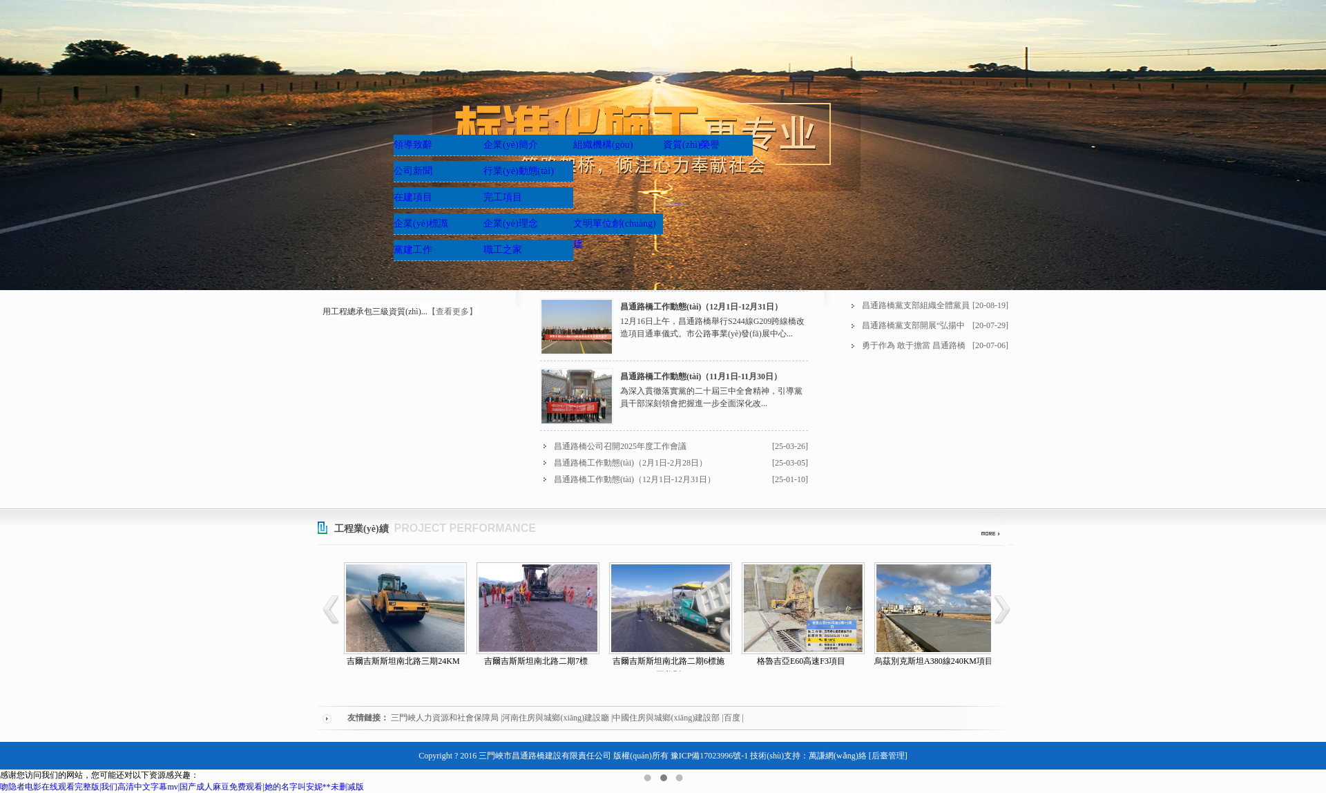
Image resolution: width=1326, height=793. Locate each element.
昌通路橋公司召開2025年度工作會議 (620, 446)
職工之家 (502, 250)
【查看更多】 (452, 311)
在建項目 (413, 197)
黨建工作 (413, 250)
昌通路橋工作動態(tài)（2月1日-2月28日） (630, 463)
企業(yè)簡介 (510, 145)
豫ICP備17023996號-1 (710, 756)
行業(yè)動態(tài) (518, 171)
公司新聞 (413, 171)
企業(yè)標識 (421, 223)
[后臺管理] (888, 756)
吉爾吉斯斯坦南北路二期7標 (536, 661)
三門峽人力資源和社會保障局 (445, 718)
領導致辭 (413, 145)
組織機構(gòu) (603, 145)
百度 (732, 718)
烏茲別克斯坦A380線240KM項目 (933, 661)
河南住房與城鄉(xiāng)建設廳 (555, 718)
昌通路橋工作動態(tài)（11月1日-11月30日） (701, 376)
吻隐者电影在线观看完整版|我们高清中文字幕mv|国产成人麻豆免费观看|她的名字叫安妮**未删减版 (182, 787)
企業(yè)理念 (510, 223)
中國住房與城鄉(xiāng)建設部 (666, 718)
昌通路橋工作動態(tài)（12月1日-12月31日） (701, 307)
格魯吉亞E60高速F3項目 (801, 661)
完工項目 (502, 197)
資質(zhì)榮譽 (691, 145)
